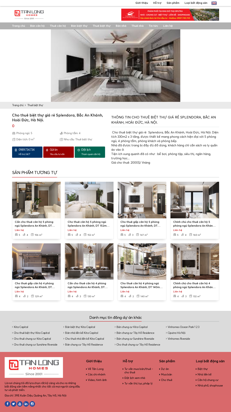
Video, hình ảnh (97, 380)
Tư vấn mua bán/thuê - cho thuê (138, 371)
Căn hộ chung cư (208, 380)
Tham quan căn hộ (92, 152)
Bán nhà (121, 26)
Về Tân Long (96, 369)
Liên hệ (168, 26)
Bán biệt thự (79, 26)
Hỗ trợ (157, 3)
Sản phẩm (173, 3)
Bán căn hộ (37, 26)
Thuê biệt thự (102, 26)
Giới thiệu (141, 3)
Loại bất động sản (196, 3)
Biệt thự (203, 369)
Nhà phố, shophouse (210, 385)
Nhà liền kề (205, 374)
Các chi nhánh (96, 374)
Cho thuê (166, 380)
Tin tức (153, 26)
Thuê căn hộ (58, 26)
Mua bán (166, 374)
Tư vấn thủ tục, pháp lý (138, 383)
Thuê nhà (137, 26)
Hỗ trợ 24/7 (30, 152)
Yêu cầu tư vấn (61, 152)
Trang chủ (18, 26)
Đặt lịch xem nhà (134, 378)
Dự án (165, 369)
